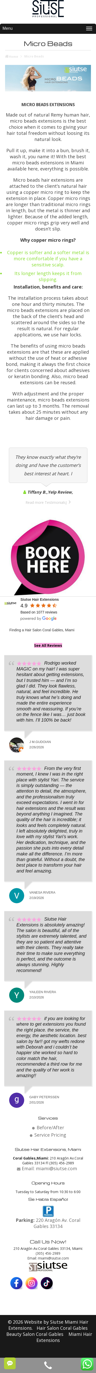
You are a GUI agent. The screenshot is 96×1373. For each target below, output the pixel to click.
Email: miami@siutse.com (48, 1258)
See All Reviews (48, 645)
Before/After (50, 1127)
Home (13, 56)
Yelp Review (60, 492)
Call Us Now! (48, 1241)
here (33, 169)
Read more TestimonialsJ (46, 502)
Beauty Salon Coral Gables (35, 1334)
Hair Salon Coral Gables (62, 1328)
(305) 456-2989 (48, 1253)
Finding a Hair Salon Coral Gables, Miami (42, 630)
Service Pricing (50, 1135)
